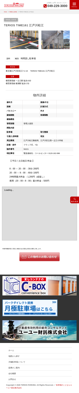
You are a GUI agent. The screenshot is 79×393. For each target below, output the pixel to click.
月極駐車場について (16, 362)
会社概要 (12, 373)
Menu (74, 7)
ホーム (11, 350)
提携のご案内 (14, 367)
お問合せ (12, 379)
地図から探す (14, 356)
